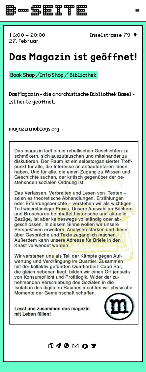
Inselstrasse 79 (110, 35)
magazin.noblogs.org (34, 129)
